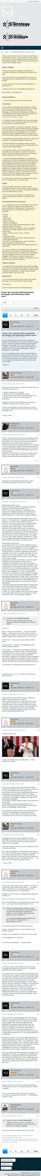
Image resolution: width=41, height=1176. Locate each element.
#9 (38, 784)
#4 (38, 477)
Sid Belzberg (15, 424)
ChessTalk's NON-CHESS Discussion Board (22, 52)
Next (36, 315)
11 (21, 315)
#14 (38, 1081)
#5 (38, 502)
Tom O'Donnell (15, 1070)
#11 (38, 882)
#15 (38, 1116)
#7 (38, 694)
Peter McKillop (15, 1105)
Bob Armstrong (16, 373)
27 (28, 315)
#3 (38, 435)
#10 (38, 835)
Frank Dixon (14, 322)
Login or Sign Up (34, 1)
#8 (38, 730)
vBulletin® (30, 1172)
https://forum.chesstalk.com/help (12, 117)
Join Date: (13, 326)
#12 (38, 963)
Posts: (28, 326)
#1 (38, 333)
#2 (38, 384)
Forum (7, 52)
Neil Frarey (14, 466)
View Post (28, 618)
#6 (38, 614)
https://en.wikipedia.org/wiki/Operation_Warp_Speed (18, 899)
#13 (38, 1014)
